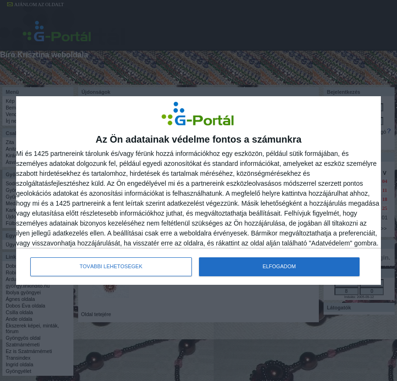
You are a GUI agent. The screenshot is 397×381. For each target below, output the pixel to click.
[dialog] (198, 190)
